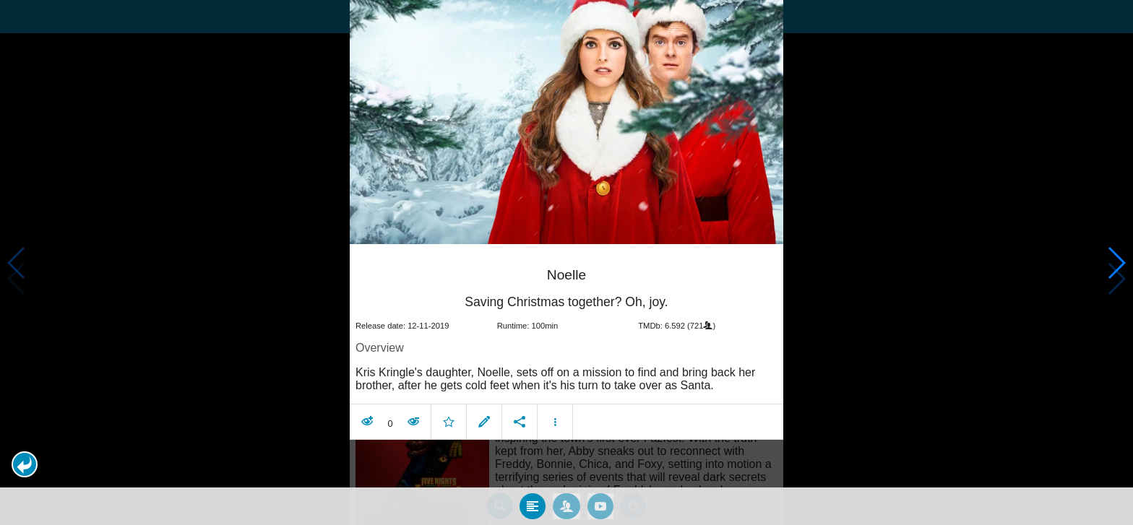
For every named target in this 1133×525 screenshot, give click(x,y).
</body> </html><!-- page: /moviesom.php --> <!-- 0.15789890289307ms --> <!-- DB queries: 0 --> (566, 262)
